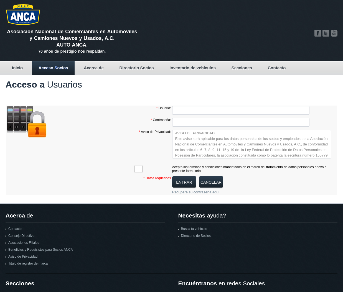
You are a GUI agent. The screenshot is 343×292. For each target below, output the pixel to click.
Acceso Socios (53, 67)
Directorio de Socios (195, 236)
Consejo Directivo (21, 236)
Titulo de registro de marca (28, 263)
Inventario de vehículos (192, 67)
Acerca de (94, 67)
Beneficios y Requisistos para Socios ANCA (40, 250)
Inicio (17, 67)
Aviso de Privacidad (22, 256)
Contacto (277, 67)
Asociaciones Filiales (23, 243)
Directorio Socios (136, 67)
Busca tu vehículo (194, 229)
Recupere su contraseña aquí (196, 192)
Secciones (242, 67)
